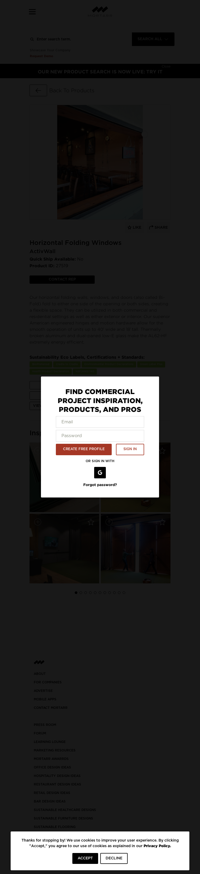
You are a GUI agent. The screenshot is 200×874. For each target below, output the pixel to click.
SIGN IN (130, 449)
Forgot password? (100, 485)
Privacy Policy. (157, 846)
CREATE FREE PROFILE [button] (84, 449)
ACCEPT (85, 858)
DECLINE (114, 858)
